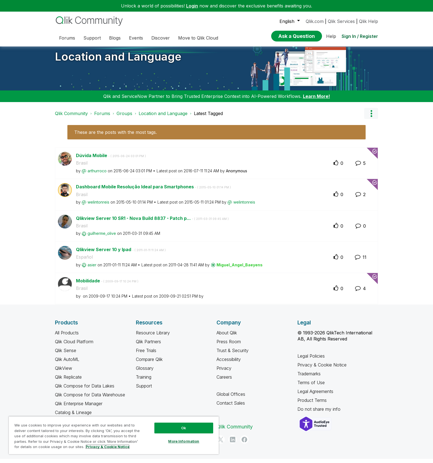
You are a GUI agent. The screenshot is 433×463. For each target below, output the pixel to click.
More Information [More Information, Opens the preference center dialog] (183, 441)
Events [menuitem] (136, 38)
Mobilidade (107, 285)
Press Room (228, 345)
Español (84, 261)
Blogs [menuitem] (115, 38)
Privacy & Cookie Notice (322, 369)
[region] (114, 435)
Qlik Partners (148, 345)
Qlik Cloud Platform (74, 345)
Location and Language (118, 61)
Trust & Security (232, 354)
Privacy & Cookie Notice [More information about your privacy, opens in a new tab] (108, 446)
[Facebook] (244, 443)
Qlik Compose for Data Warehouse (90, 399)
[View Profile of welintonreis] (98, 206)
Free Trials (146, 354)
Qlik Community (71, 117)
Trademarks (309, 378)
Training (143, 381)
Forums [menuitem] (67, 38)
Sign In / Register (360, 36)
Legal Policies (311, 360)
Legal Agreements (315, 395)
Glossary (145, 372)
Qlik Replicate (68, 381)
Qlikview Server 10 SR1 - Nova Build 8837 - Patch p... (152, 222)
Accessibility (228, 363)
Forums (102, 117)
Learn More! (316, 100)
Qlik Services (341, 21)
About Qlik (226, 337)
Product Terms (312, 404)
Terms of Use (311, 386)
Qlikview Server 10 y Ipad (121, 253)
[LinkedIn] (232, 443)
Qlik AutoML (67, 363)
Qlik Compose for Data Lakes (84, 390)
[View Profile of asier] (92, 269)
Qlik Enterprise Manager (78, 407)
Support (144, 390)
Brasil (82, 167)
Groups (124, 117)
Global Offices (230, 398)
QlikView (63, 372)
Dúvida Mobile (111, 159)
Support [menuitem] (92, 38)
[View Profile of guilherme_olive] (102, 237)
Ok (183, 428)
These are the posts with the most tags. (115, 136)
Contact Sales (230, 407)
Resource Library (153, 337)
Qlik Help (368, 21)
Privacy (223, 372)
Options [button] (371, 117)
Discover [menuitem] (160, 38)
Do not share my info (319, 413)
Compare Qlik (149, 363)
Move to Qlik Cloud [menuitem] (198, 38)
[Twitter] (220, 443)
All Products (67, 337)
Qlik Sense (65, 354)
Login (192, 6)
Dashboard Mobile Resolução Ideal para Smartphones (153, 191)
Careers (224, 381)
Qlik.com (315, 21)
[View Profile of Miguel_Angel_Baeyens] (239, 269)
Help (331, 36)
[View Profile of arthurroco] (97, 175)
